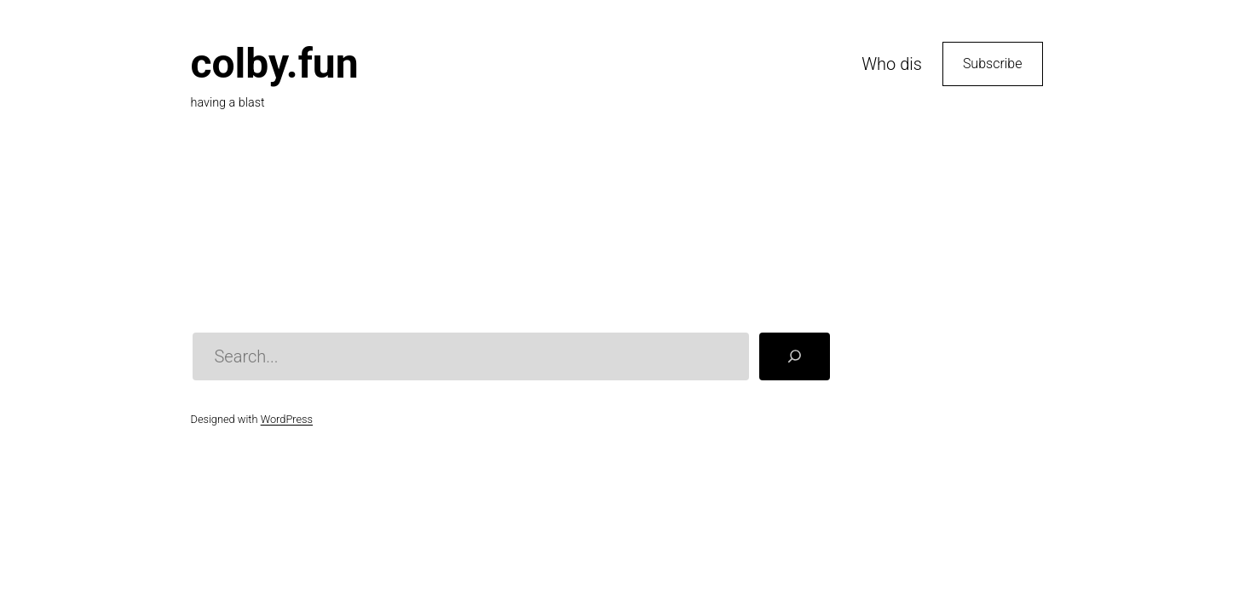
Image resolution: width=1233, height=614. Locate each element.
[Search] (794, 356)
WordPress (287, 419)
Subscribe (993, 63)
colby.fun (275, 63)
